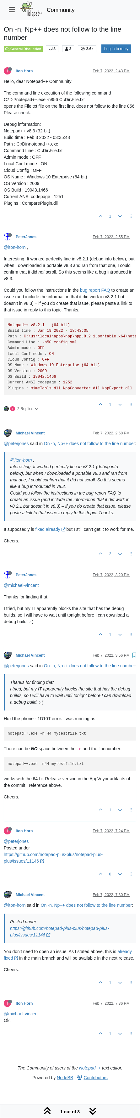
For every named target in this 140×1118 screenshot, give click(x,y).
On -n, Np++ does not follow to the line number (89, 443)
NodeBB (65, 1077)
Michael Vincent (30, 433)
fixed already (50, 529)
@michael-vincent (21, 585)
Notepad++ (90, 1067)
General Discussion (23, 49)
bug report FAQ (95, 290)
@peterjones (16, 443)
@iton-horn (14, 247)
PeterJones (26, 237)
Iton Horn (24, 71)
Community (61, 10)
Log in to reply (116, 49)
